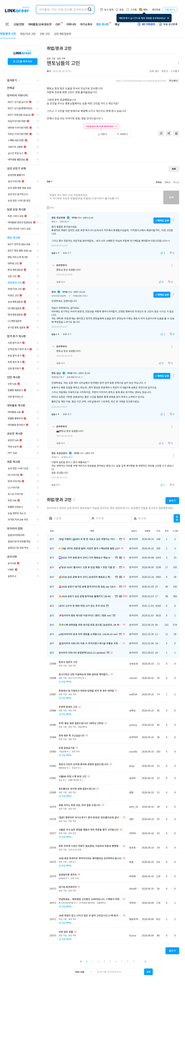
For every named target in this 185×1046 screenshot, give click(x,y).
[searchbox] (119, 971)
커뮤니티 (69, 24)
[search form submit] (90, 9)
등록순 (167, 182)
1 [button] (86, 961)
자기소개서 (84, 24)
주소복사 (173, 80)
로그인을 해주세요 (22, 61)
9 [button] (133, 961)
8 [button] (127, 961)
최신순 (176, 182)
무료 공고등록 (168, 24)
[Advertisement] (113, 148)
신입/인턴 (19, 24)
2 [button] (92, 961)
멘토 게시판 (100, 24)
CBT (57, 22)
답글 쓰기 (67, 253)
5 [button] (110, 961)
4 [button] (104, 961)
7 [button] (121, 961)
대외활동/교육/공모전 (40, 24)
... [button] (139, 961)
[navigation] (22, 88)
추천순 (159, 182)
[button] (81, 961)
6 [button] (116, 961)
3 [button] (98, 961)
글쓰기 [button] (172, 500)
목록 (174, 168)
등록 (171, 197)
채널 (115, 24)
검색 (177, 518)
